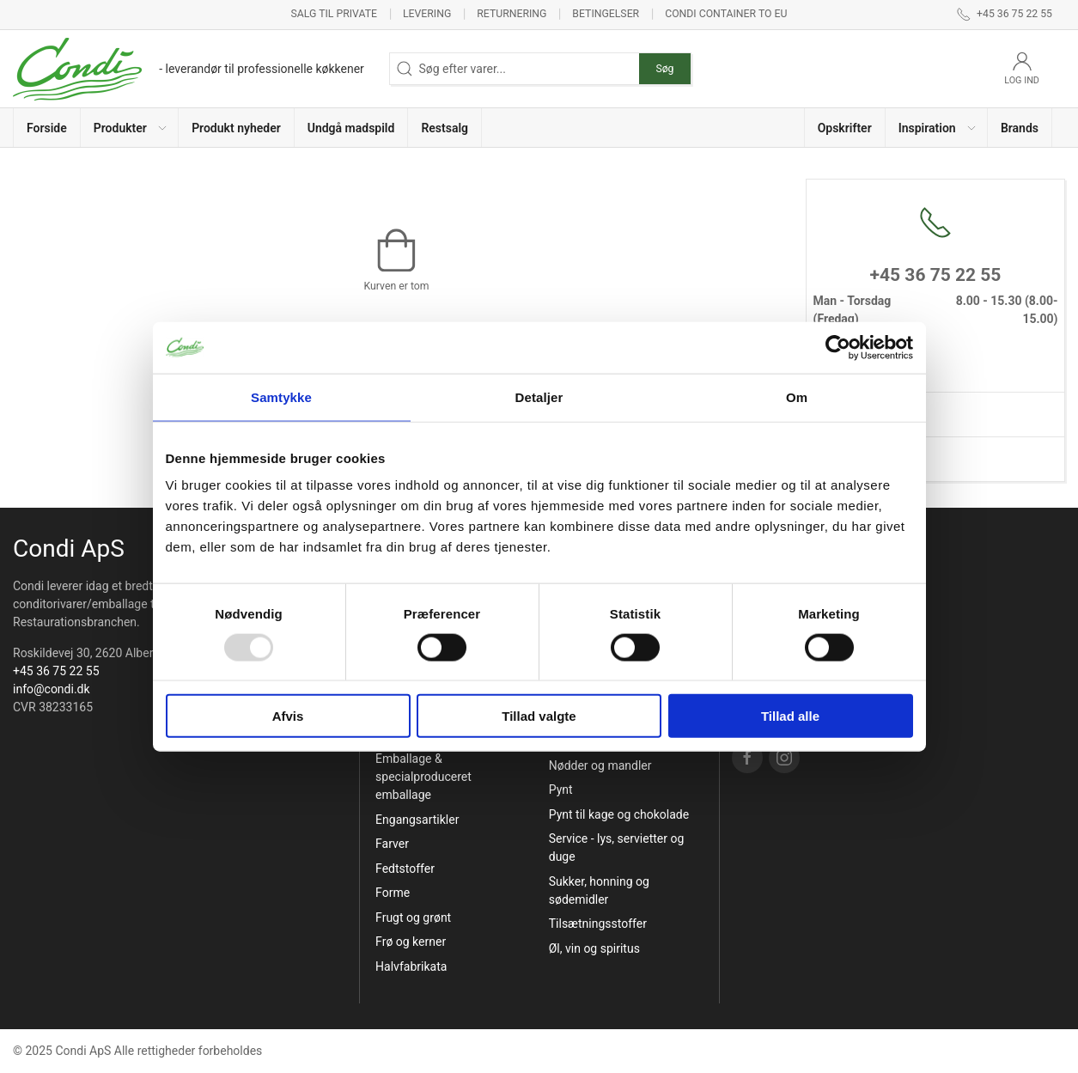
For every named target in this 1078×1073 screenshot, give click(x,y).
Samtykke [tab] (281, 396)
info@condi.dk (51, 689)
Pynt (561, 789)
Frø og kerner (410, 941)
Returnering (511, 14)
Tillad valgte (539, 716)
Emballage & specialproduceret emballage (423, 777)
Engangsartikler (417, 819)
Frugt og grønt (413, 917)
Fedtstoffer (405, 868)
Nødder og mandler (600, 765)
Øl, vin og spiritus (594, 948)
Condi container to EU (726, 14)
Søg (664, 69)
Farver (392, 843)
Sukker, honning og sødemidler (599, 890)
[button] (130, 127)
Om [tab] (796, 396)
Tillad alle (790, 716)
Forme (392, 892)
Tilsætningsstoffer (598, 923)
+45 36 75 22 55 (56, 671)
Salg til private (334, 14)
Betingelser (605, 14)
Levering (427, 14)
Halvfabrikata (411, 966)
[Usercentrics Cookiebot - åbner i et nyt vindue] (838, 347)
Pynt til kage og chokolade (619, 814)
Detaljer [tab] (539, 396)
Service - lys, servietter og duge (617, 847)
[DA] (188, 68)
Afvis (288, 716)
